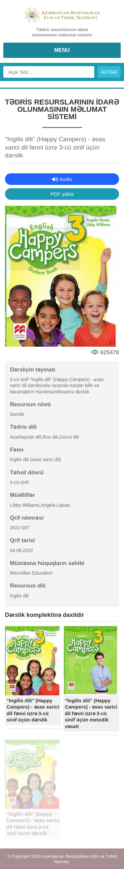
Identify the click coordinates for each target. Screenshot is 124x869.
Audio (66, 179)
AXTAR (109, 72)
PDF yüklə (62, 194)
